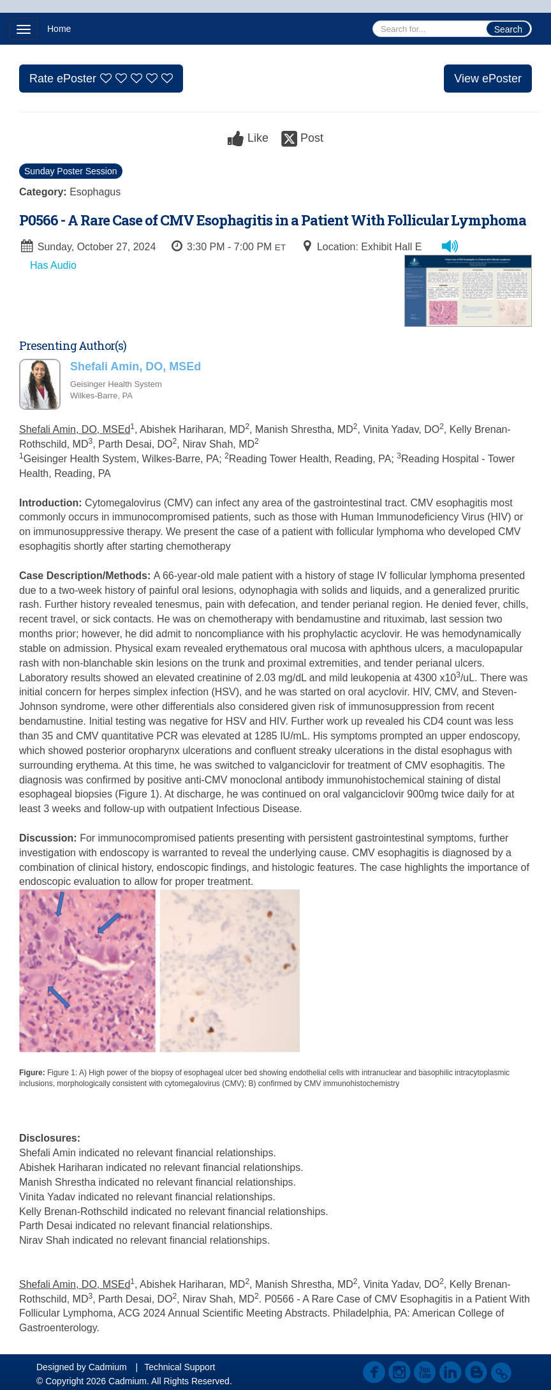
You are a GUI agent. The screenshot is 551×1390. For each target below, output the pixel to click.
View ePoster (488, 78)
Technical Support (179, 1367)
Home (59, 29)
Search (508, 29)
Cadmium (108, 1367)
